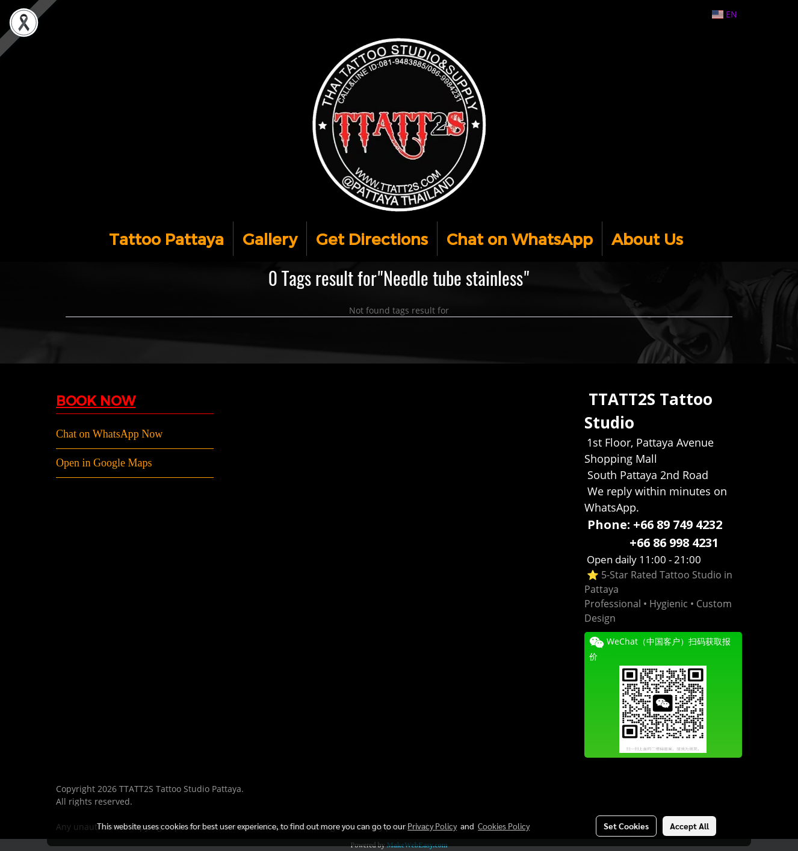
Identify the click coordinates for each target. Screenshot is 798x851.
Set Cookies (626, 825)
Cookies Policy (504, 825)
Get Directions (372, 238)
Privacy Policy (432, 825)
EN (724, 14)
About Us (647, 238)
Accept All (689, 825)
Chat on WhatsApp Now (109, 434)
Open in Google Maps (104, 463)
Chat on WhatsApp (520, 238)
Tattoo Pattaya (166, 238)
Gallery (270, 238)
